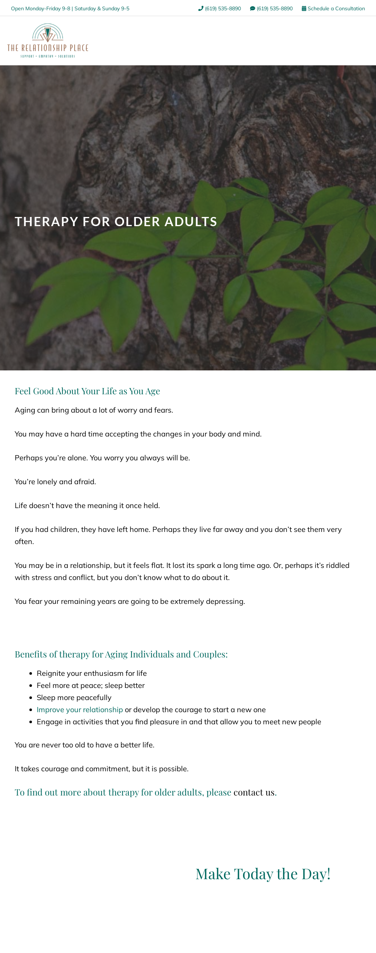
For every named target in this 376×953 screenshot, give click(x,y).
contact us (254, 792)
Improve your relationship (80, 709)
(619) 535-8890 (219, 8)
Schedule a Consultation (333, 8)
